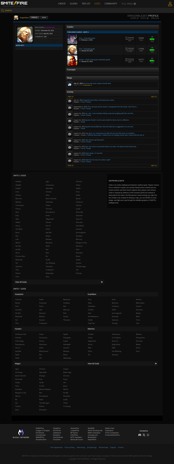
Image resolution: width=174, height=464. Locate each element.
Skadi (17, 358)
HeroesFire (74, 428)
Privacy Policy (70, 447)
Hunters (18, 329)
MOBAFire (40, 428)
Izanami (79, 229)
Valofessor (57, 433)
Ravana (42, 316)
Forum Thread (86, 102)
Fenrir (48, 215)
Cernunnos (20, 205)
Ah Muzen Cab (20, 334)
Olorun (17, 396)
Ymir (17, 277)
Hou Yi (48, 226)
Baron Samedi (51, 198)
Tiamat (17, 406)
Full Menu (129, 3)
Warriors (91, 329)
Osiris (18, 253)
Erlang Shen (140, 338)
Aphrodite (49, 188)
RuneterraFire (41, 440)
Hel (64, 382)
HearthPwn (92, 440)
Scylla (48, 260)
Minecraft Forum (76, 440)
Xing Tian (91, 323)
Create (62, 3)
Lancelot (18, 310)
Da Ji (17, 212)
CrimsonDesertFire (112, 435)
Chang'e (42, 376)
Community (111, 3)
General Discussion (94, 135)
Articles (121, 447)
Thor (17, 270)
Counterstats (41, 435)
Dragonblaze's (137, 15)
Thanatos (49, 266)
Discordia (79, 212)
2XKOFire (74, 435)
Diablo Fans (109, 428)
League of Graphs (43, 431)
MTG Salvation (76, 437)
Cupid (78, 209)
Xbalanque (50, 273)
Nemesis (79, 246)
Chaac (48, 205)
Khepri (48, 236)
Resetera (56, 435)
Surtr (138, 351)
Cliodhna (66, 303)
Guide (83, 122)
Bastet (78, 198)
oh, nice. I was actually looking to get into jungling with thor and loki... (110, 113)
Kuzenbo (115, 316)
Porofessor (40, 433)
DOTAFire (57, 431)
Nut (47, 249)
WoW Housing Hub (95, 431)
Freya (65, 379)
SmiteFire (57, 428)
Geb (17, 219)
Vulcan (18, 273)
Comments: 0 (87, 85)
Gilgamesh (50, 219)
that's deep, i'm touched (94, 153)
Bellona (18, 202)
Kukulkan (79, 236)
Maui (138, 316)
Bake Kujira (140, 303)
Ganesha (79, 215)
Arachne (18, 299)
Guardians (92, 294)
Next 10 (154, 96)
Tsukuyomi (50, 270)
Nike (89, 348)
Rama (78, 256)
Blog (44, 17)
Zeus (47, 277)
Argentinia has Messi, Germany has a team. (98, 100)
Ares (17, 192)
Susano (78, 263)
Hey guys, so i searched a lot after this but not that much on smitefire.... (111, 133)
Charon (78, 205)
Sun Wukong (50, 263)
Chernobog (19, 341)
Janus (18, 232)
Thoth (65, 403)
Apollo (78, 188)
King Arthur (116, 344)
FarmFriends (58, 437)
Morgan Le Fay (81, 243)
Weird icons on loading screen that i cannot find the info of (123, 135)
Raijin (41, 399)
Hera (17, 386)
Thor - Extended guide (87, 49)
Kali (17, 236)
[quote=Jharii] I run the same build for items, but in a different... (108, 120)
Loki (17, 239)
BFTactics (74, 433)
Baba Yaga (67, 372)
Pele (47, 253)
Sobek (78, 260)
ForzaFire (57, 440)
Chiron (18, 209)
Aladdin (18, 185)
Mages (18, 364)
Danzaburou (50, 212)
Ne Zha (18, 246)
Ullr (77, 270)
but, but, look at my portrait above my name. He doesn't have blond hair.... (112, 147)
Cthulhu (91, 310)
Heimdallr (67, 344)
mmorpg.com (93, 435)
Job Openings (92, 447)
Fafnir (114, 310)
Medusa (49, 239)
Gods (97, 3)
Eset (17, 215)
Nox (40, 393)
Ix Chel (41, 386)
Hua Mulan (80, 226)
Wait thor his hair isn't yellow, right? (98, 160)
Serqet (65, 316)
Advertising (81, 447)
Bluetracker (92, 437)
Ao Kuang (18, 372)
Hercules (79, 222)
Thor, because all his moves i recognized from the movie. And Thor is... (113, 107)
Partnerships (103, 447)
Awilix (78, 195)
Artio (77, 192)
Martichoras (43, 351)
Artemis (49, 192)
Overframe (109, 431)
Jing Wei (49, 232)
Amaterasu (50, 185)
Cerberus (79, 202)
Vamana (115, 355)
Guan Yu (79, 219)
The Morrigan (81, 266)
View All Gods (58, 282)
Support (113, 447)
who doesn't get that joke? (95, 140)
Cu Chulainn (116, 338)
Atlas (47, 195)
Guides (73, 3)
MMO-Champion (94, 433)
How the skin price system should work (97, 83)
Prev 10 (70, 96)
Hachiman (43, 344)
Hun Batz (19, 229)
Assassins (19, 294)
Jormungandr (81, 232)
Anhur (78, 185)
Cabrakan (49, 202)
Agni (47, 181)
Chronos (49, 209)
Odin (77, 249)
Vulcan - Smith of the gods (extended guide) (94, 60)
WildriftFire (40, 437)
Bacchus (19, 198)
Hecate (48, 222)
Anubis (18, 188)
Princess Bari (20, 256)
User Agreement (56, 447)
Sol (17, 263)
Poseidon (79, 253)
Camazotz (43, 303)
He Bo (41, 382)
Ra (47, 256)
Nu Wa (18, 249)
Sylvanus (19, 266)
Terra (138, 320)
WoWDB (91, 428)
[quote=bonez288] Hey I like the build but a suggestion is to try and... (110, 127)
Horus (18, 226)
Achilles (18, 181)
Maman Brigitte (45, 389)
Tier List (86, 3)
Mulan (138, 344)
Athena (18, 195)
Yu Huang (66, 406)
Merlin (18, 243)
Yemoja (78, 273)
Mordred (49, 243)
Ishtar (48, 229)
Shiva (90, 351)
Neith (48, 246)
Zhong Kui (43, 410)
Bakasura (66, 299)
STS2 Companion (112, 433)
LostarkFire (74, 431)
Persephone (43, 396)
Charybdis (67, 338)
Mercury (79, 239)
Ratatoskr (19, 260)
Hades (18, 222)
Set (16, 320)
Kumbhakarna (93, 316)
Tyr (89, 355)
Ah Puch (79, 181)
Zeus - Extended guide (87, 38)
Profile (34, 17)
